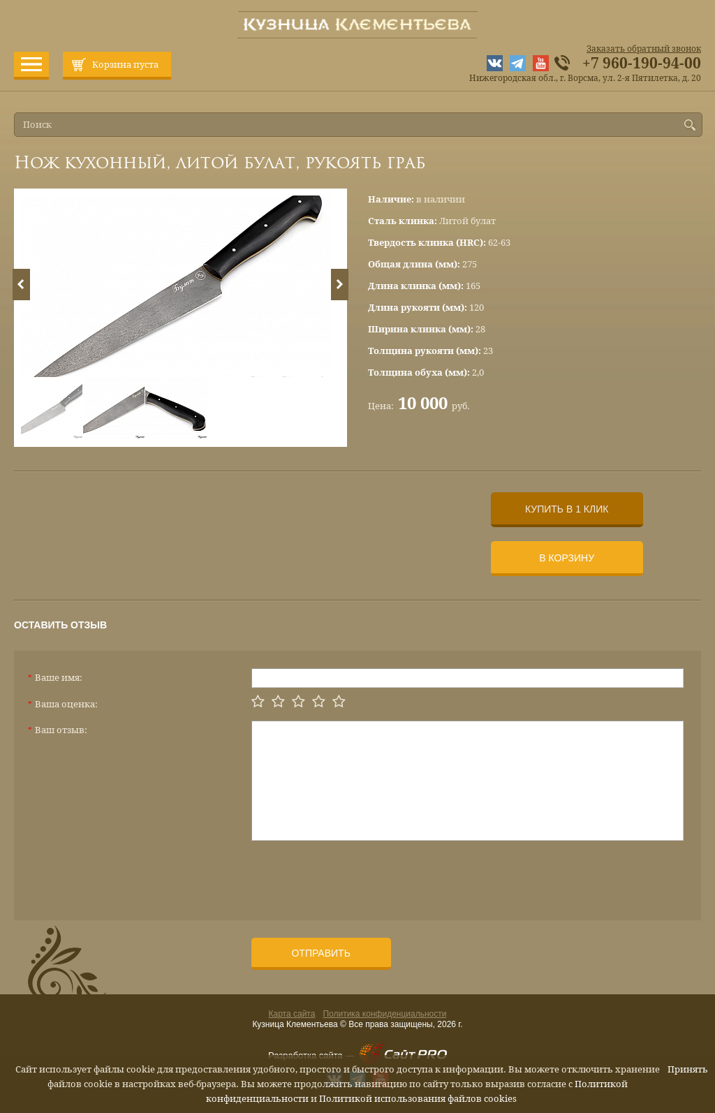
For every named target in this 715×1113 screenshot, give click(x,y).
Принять (688, 1069)
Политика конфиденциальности (384, 1014)
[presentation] (357, 875)
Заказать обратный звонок (644, 49)
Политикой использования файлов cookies (418, 1098)
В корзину (566, 557)
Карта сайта (292, 1014)
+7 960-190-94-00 (641, 63)
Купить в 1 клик (566, 509)
